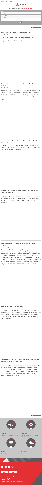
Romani (7, 1)
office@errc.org (7, 479)
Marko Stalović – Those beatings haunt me (16, 32)
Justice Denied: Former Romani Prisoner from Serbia (19, 141)
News (3, 451)
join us (23, 451)
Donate (4, 472)
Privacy (7, 481)
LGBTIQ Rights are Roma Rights (12, 306)
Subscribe (3, 1)
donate (3, 433)
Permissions (12, 481)
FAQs (13, 472)
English (11, 1)
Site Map (3, 481)
